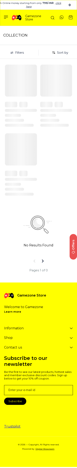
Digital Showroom (45, 449)
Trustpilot (12, 426)
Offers (73, 247)
